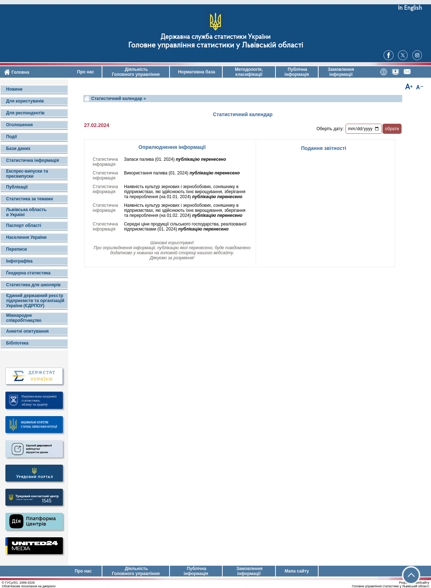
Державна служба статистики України (215, 37)
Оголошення (19, 124)
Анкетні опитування (27, 331)
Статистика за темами (29, 198)
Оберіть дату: (330, 128)
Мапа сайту (296, 571)
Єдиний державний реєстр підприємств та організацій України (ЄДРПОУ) (35, 300)
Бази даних (18, 148)
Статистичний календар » (118, 98)
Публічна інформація (296, 72)
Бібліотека (17, 343)
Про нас (85, 71)
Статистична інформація (32, 160)
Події (11, 136)
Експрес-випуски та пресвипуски (27, 174)
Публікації (17, 187)
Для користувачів (25, 101)
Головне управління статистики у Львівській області (215, 45)
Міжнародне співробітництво (23, 318)
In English (410, 8)
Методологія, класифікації (249, 72)
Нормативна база (196, 71)
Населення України (26, 237)
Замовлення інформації (341, 72)
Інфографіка (19, 261)
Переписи (16, 249)
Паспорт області (23, 225)
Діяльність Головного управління (135, 72)
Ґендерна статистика (28, 272)
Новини (14, 89)
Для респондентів (25, 112)
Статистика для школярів (33, 284)
